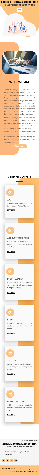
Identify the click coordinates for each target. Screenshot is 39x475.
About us (20, 146)
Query (27, 452)
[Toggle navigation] (19, 10)
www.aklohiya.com (28, 469)
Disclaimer (8, 454)
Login (20, 452)
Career (13, 452)
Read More (11, 211)
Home (7, 452)
